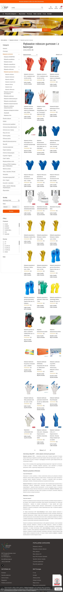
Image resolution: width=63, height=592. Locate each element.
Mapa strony (36, 582)
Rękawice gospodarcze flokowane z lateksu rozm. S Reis (29, 267)
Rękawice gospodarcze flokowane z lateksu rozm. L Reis (42, 237)
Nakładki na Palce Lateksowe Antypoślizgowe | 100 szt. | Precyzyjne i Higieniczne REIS (42, 110)
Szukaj (11, 211)
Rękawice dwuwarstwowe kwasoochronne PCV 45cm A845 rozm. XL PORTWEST (42, 144)
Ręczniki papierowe (38, 564)
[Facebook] (2, 565)
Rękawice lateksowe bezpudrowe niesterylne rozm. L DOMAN (29, 363)
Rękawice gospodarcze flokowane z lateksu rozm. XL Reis (42, 267)
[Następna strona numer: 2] (50, 450)
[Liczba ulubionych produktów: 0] (56, 7)
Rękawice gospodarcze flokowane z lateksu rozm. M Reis (55, 237)
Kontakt (35, 575)
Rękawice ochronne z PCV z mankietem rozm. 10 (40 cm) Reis (42, 76)
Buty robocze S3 (37, 554)
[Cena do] (15, 206)
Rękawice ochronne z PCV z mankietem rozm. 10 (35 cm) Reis (29, 76)
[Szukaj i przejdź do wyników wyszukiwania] (42, 8)
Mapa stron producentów (39, 585)
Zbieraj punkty (36, 577)
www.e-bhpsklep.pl (41, 511)
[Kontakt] (49, 14)
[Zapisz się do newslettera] (27, 30)
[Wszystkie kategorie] (9, 14)
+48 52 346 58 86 (5, 561)
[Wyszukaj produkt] (27, 7)
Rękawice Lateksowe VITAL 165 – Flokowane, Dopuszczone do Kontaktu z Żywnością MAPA (42, 433)
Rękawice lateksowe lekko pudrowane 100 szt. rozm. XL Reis (29, 399)
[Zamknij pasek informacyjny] (61, 1)
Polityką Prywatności (29, 587)
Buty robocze (36, 551)
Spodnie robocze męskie (39, 559)
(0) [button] (30, 80)
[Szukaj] (18, 201)
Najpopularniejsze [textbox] (27, 54)
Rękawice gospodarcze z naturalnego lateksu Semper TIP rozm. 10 (55, 299)
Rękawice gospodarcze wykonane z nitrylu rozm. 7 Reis (42, 299)
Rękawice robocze (37, 546)
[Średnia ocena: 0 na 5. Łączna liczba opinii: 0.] (27, 80)
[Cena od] (6, 206)
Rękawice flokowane (27, 483)
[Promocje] (29, 14)
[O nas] (44, 14)
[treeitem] (11, 48)
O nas (34, 572)
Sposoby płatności (6, 575)
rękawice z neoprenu (57, 533)
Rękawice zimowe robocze (39, 549)
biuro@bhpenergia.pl (6, 559)
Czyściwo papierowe (38, 561)
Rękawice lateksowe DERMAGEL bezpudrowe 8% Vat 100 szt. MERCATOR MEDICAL (42, 365)
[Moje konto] (51, 7)
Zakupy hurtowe (37, 580)
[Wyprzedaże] (22, 14)
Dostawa (3, 572)
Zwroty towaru (5, 577)
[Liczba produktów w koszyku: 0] (60, 7)
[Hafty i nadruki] (37, 14)
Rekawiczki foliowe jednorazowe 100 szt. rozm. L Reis (55, 108)
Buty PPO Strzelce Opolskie (40, 556)
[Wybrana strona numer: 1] (42, 450)
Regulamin (4, 580)
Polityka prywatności (6, 582)
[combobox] (30, 54)
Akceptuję (58, 588)
